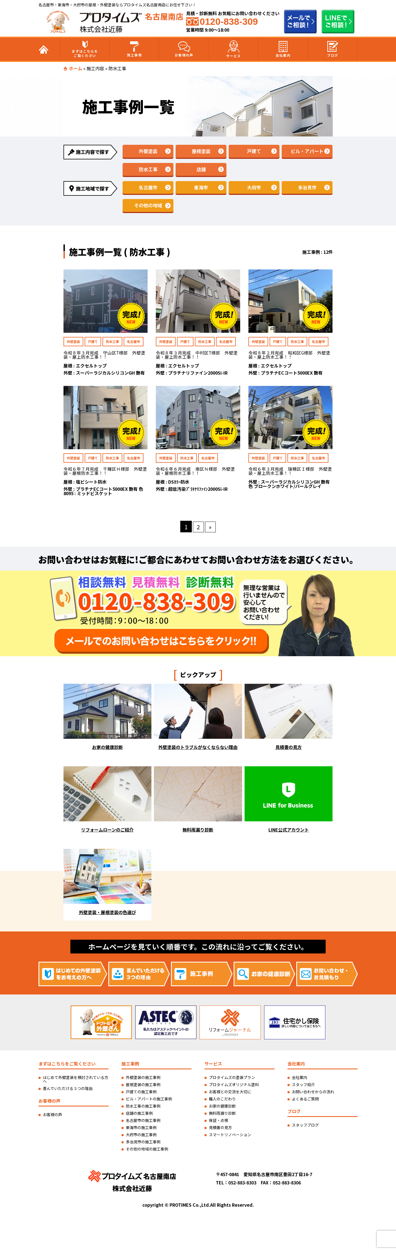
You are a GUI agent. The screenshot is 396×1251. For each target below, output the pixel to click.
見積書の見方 (220, 1130)
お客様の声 (184, 49)
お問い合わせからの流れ (313, 1094)
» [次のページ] (210, 529)
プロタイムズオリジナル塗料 (234, 1087)
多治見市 (307, 188)
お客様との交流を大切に (230, 1094)
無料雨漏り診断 (222, 1116)
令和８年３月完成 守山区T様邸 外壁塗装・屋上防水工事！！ (104, 357)
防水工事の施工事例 (143, 1109)
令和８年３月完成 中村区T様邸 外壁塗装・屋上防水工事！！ (197, 357)
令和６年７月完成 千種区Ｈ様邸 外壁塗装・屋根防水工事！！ (105, 473)
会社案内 (283, 49)
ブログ (332, 49)
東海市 (201, 188)
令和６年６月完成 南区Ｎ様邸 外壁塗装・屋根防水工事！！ (195, 473)
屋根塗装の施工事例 (143, 1087)
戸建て (254, 151)
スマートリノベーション (230, 1137)
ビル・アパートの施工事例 (149, 1101)
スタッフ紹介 (303, 1087)
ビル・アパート (307, 151)
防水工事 (148, 170)
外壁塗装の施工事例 (143, 1080)
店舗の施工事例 (139, 1116)
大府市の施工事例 (141, 1137)
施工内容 (95, 68)
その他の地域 (148, 207)
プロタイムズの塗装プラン (232, 1080)
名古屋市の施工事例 (143, 1123)
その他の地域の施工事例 (147, 1152)
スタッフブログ (305, 1128)
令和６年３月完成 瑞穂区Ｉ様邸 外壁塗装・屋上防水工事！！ (290, 473)
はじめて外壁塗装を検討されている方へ (75, 1082)
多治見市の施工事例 (143, 1144)
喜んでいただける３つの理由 (68, 1091)
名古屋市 (148, 188)
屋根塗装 (201, 151)
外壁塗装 (148, 151)
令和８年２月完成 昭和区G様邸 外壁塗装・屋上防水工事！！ (289, 357)
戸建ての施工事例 (141, 1094)
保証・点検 (218, 1123)
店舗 (201, 170)
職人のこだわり (222, 1101)
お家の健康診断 (222, 1109)
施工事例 (134, 49)
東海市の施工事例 (141, 1130)
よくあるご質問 (305, 1101)
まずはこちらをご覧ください (85, 49)
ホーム (75, 68)
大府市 (254, 188)
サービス (233, 49)
